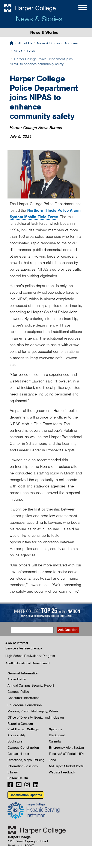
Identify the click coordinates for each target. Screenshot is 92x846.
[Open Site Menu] (78, 8)
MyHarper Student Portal (66, 766)
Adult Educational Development (27, 663)
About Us (25, 43)
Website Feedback (62, 772)
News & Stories (39, 18)
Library (13, 772)
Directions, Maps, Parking (26, 760)
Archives (71, 43)
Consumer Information (23, 698)
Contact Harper (18, 754)
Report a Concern (20, 724)
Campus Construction (23, 747)
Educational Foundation (25, 705)
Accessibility (16, 735)
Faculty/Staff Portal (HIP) (66, 754)
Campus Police (18, 692)
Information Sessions (23, 766)
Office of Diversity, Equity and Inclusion (36, 717)
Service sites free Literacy (23, 648)
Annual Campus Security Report (31, 685)
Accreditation (17, 679)
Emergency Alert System (66, 747)
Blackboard (57, 735)
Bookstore (15, 741)
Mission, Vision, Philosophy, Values (33, 711)
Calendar (55, 741)
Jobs (52, 760)
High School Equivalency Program (30, 656)
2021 (18, 51)
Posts (31, 51)
